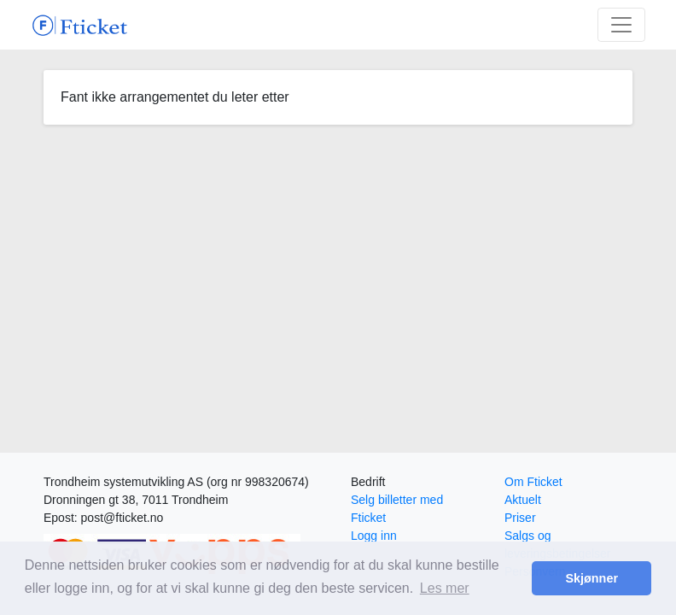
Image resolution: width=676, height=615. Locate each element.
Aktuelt (522, 500)
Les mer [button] (444, 588)
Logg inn (374, 535)
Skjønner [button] (591, 578)
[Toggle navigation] (621, 25)
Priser (520, 517)
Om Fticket (533, 482)
